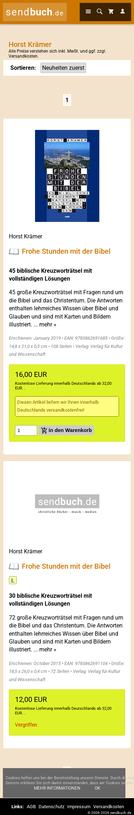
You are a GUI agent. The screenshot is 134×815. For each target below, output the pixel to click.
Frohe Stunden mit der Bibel (66, 251)
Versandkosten (23, 56)
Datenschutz (51, 806)
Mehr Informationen (57, 791)
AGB (31, 806)
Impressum (78, 806)
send (35, 12)
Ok (97, 791)
